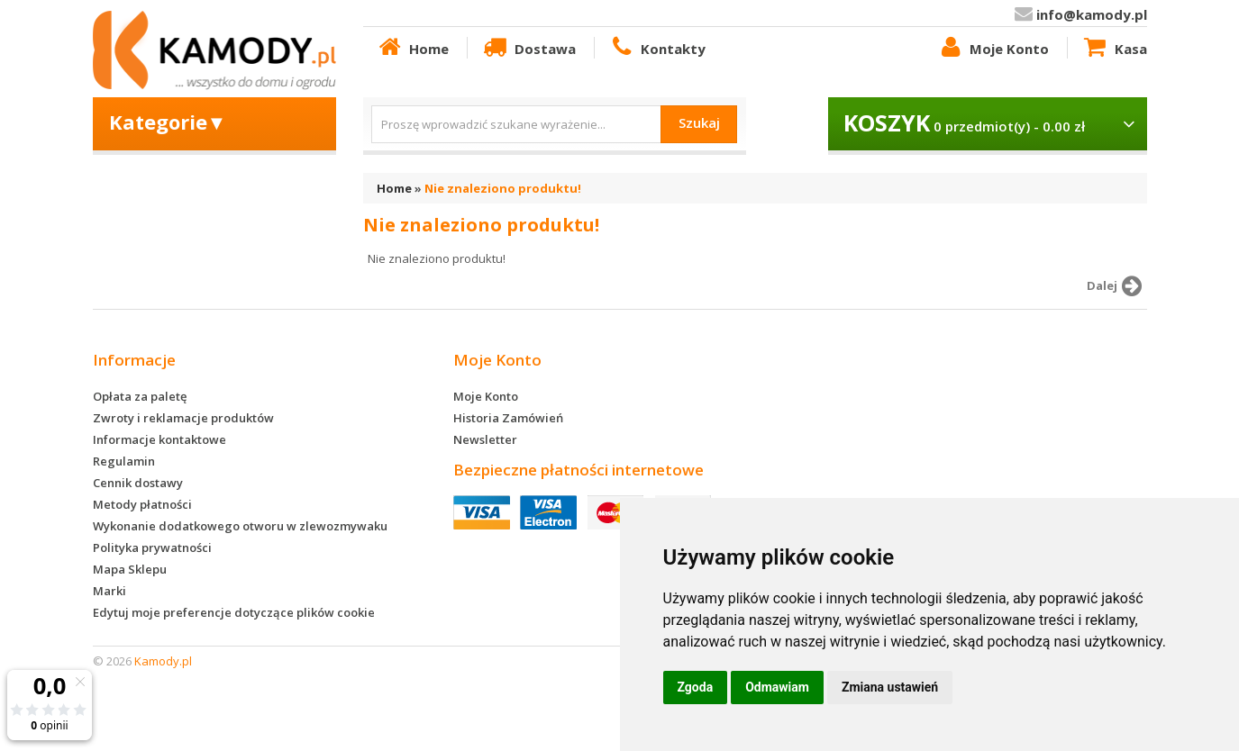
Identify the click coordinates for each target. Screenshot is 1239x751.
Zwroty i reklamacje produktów (183, 418)
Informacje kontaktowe (159, 439)
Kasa (1113, 48)
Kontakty (656, 48)
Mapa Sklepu (130, 569)
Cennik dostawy (138, 483)
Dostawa (528, 48)
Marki (109, 591)
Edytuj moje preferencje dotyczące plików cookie (234, 612)
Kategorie (168, 121)
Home (413, 48)
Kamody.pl (163, 661)
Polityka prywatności (152, 547)
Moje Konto (993, 48)
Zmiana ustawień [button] (890, 687)
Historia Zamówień (508, 418)
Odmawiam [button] (777, 687)
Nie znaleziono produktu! (502, 188)
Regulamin (124, 461)
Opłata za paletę (140, 396)
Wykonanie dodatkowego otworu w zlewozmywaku (240, 526)
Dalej (1117, 286)
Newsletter (485, 439)
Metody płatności (142, 504)
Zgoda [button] (696, 687)
